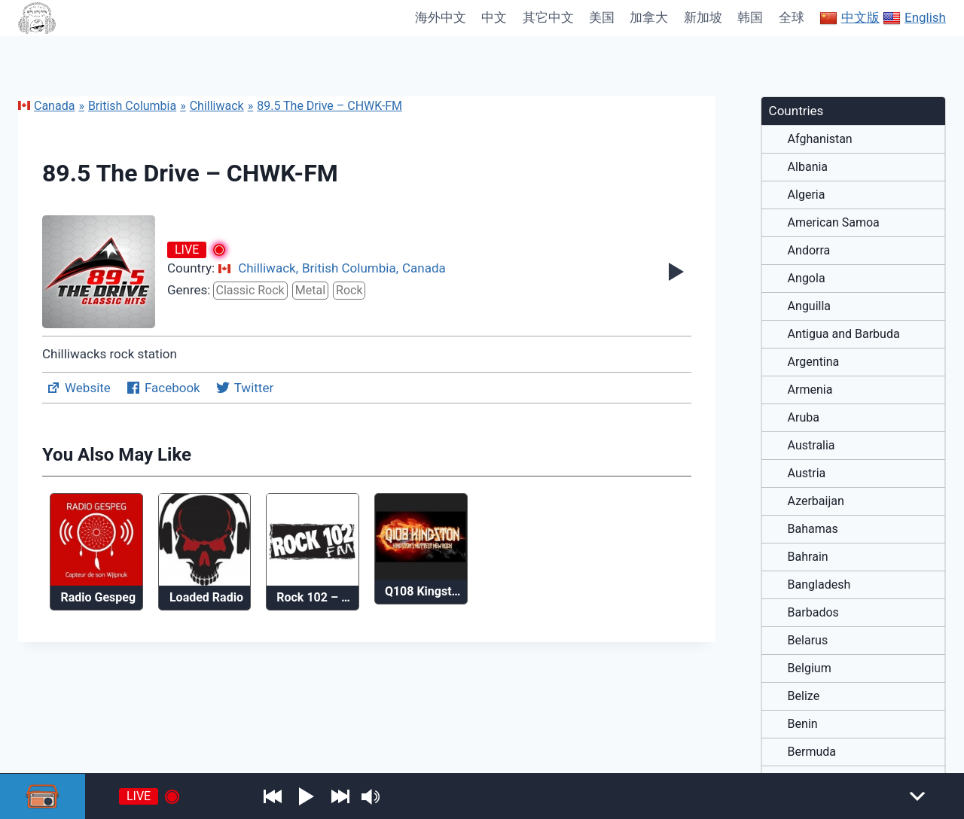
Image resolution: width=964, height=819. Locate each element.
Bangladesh (819, 585)
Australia (811, 446)
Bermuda (812, 752)
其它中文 (548, 17)
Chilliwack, (268, 268)
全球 (791, 17)
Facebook (163, 387)
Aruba (803, 418)
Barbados (813, 613)
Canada (46, 106)
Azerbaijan (816, 501)
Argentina (814, 362)
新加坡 (703, 17)
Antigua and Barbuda (844, 334)
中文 (494, 17)
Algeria (806, 195)
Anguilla (809, 306)
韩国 (750, 17)
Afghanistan (820, 139)
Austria (807, 473)
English (914, 18)
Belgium (809, 668)
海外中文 (440, 17)
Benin (803, 724)
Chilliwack (217, 106)
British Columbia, (350, 268)
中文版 (849, 18)
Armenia (810, 390)
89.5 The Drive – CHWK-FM (329, 106)
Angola (806, 278)
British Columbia (132, 106)
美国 (602, 17)
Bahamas (813, 529)
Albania (808, 167)
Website (78, 387)
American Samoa (834, 223)
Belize (804, 696)
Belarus (808, 641)
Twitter (244, 387)
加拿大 (649, 17)
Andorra (809, 251)
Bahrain (808, 557)
